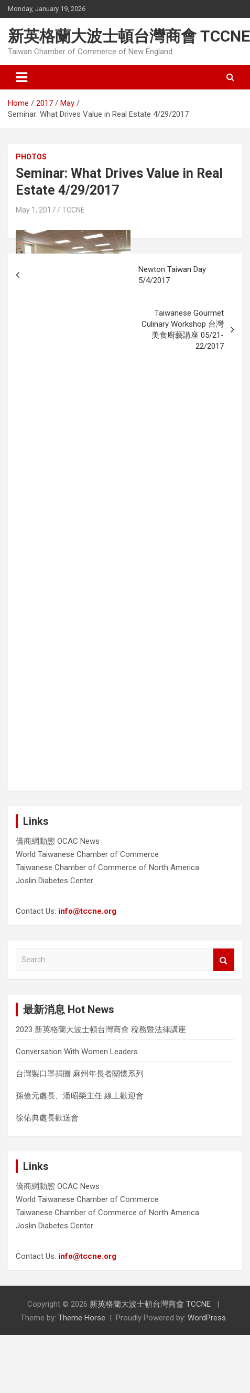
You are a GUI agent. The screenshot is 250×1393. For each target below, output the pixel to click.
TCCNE (73, 210)
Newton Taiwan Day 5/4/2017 (172, 275)
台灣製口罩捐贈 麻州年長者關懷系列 (80, 1073)
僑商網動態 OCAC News (58, 841)
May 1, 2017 (36, 210)
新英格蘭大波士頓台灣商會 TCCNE (129, 36)
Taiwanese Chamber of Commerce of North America (107, 867)
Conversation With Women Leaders (77, 1051)
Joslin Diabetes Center (54, 880)
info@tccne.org (87, 911)
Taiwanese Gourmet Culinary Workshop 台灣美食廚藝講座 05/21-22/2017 (183, 329)
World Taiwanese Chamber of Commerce (87, 854)
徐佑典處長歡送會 (47, 1118)
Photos (31, 157)
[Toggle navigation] (21, 77)
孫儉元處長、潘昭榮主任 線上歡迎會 (80, 1096)
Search (223, 959)
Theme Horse (81, 1318)
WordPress (207, 1318)
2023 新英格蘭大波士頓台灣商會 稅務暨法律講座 (101, 1029)
